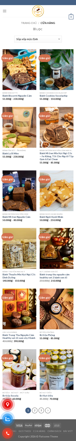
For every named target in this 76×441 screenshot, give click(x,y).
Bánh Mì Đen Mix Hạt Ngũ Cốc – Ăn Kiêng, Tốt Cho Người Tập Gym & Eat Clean (56, 156)
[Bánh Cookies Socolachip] (56, 69)
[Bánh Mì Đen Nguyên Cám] (19, 190)
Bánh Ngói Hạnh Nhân (51, 217)
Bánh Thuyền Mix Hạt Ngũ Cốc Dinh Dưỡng (19, 276)
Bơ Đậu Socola (10, 395)
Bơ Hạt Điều (46, 395)
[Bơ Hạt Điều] (56, 369)
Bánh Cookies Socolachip (53, 95)
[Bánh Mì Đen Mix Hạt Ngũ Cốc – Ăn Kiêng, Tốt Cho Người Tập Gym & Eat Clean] (56, 127)
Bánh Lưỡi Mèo (11, 153)
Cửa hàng (39, 431)
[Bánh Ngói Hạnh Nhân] (56, 190)
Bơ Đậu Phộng (47, 335)
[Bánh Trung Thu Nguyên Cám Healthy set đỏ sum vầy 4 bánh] (19, 309)
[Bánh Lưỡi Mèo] (19, 127)
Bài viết (68, 431)
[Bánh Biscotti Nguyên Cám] (19, 69)
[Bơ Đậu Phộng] (56, 309)
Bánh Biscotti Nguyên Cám (17, 95)
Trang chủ (29, 22)
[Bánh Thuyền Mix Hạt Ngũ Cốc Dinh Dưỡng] (19, 248)
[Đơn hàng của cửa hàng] (38, 39)
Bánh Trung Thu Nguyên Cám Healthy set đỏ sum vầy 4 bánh (19, 336)
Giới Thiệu (25, 431)
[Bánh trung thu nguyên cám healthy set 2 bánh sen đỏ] (56, 248)
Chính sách (54, 431)
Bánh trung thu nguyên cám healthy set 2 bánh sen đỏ (55, 276)
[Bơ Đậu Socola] (19, 369)
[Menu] (5, 11)
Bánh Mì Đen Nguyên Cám (16, 217)
